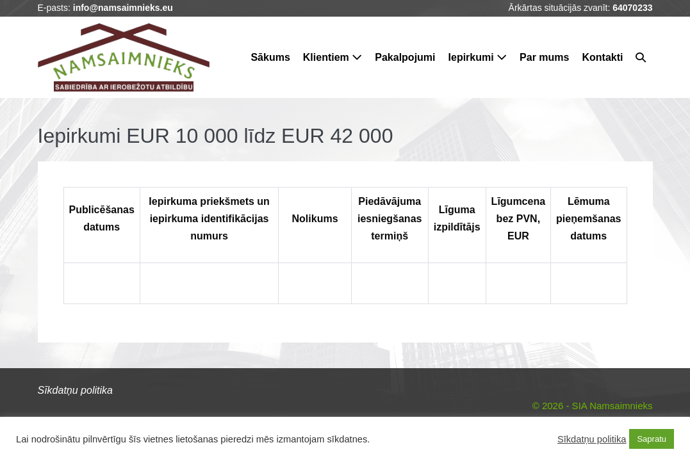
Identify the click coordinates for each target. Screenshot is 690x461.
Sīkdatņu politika (592, 439)
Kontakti (602, 57)
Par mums (544, 57)
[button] (640, 57)
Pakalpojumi (405, 57)
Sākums (270, 57)
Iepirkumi (477, 57)
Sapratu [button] (651, 439)
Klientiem (332, 57)
